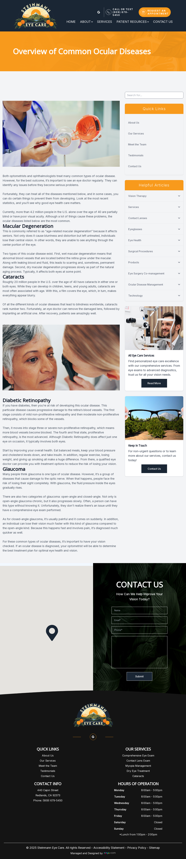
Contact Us (163, 22)
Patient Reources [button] (133, 22)
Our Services (136, 133)
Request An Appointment (158, 12)
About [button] (86, 22)
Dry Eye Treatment (138, 771)
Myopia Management (138, 765)
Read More (154, 383)
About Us (133, 122)
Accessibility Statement (108, 847)
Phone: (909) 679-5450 (47, 800)
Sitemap (154, 847)
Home (71, 22)
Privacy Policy (136, 847)
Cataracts (138, 776)
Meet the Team (137, 144)
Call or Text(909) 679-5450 (123, 12)
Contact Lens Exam (138, 760)
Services (104, 22)
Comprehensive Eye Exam (138, 755)
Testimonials (135, 155)
